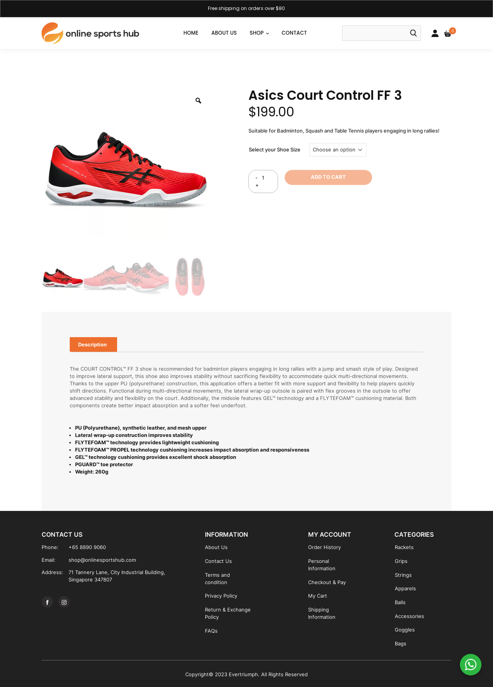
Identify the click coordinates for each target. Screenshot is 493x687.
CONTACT (294, 32)
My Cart (317, 596)
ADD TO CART (328, 177)
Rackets (404, 547)
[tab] (92, 344)
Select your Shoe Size (274, 150)
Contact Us (218, 561)
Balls (400, 602)
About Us (216, 547)
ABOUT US (224, 32)
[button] (267, 32)
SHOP (256, 32)
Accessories (409, 616)
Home (190, 32)
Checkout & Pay (327, 582)
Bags (400, 644)
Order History (324, 547)
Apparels (405, 588)
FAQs (211, 631)
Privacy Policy (221, 596)
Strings (403, 575)
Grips (401, 561)
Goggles (405, 630)
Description (92, 345)
